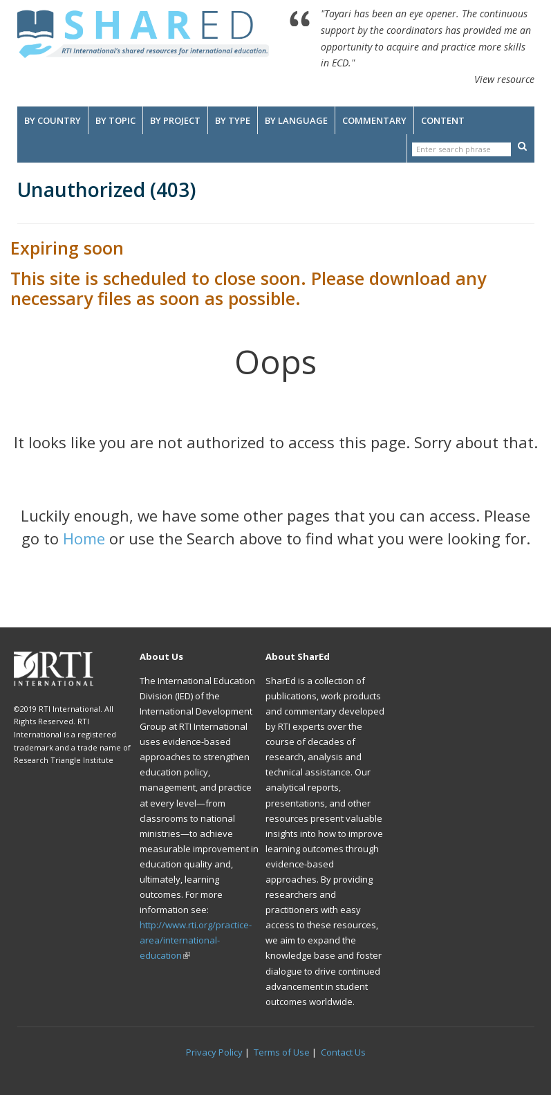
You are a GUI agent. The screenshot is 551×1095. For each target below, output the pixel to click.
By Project (175, 120)
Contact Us (343, 1052)
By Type (232, 120)
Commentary (374, 120)
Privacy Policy (214, 1052)
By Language (296, 120)
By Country (52, 120)
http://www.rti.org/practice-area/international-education (196, 940)
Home (84, 538)
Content (443, 120)
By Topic (115, 120)
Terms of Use (282, 1052)
